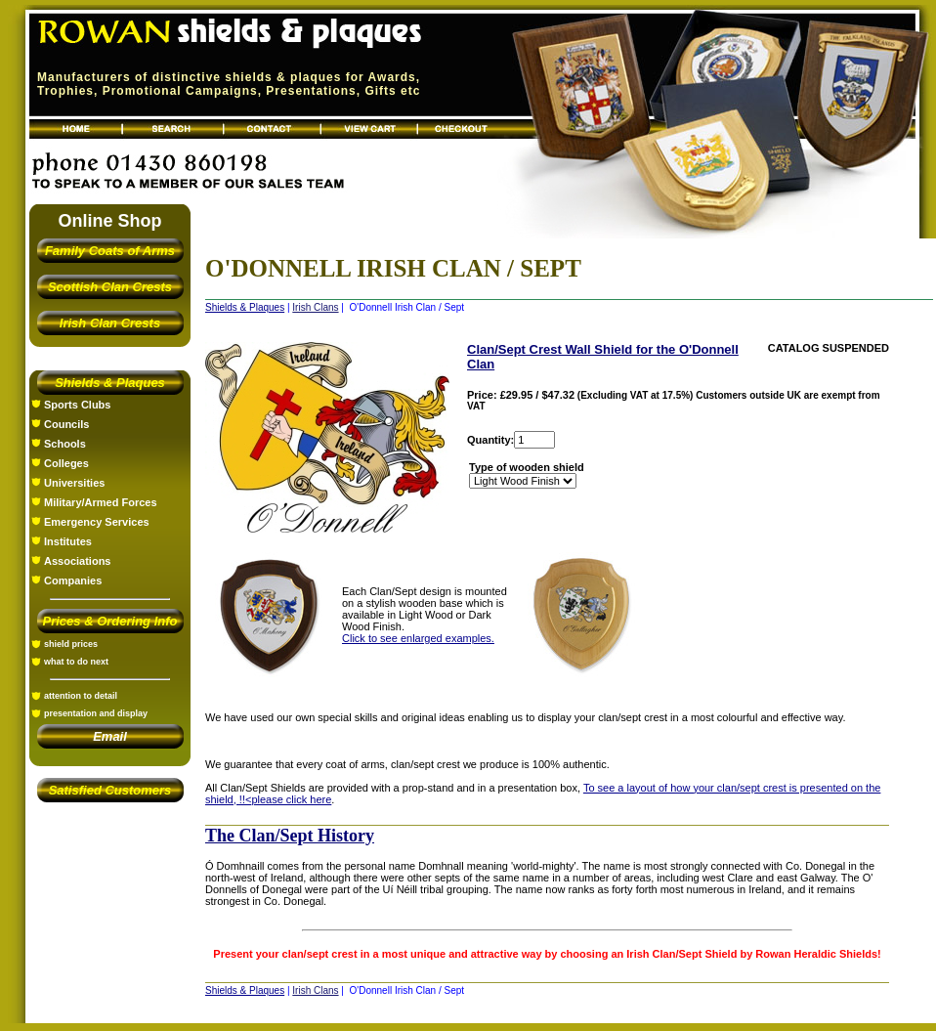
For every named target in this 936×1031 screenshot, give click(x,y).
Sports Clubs (77, 404)
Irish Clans (315, 307)
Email (110, 736)
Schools (65, 444)
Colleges (66, 463)
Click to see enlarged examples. (418, 638)
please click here (291, 799)
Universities (74, 483)
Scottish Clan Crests (110, 286)
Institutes (68, 541)
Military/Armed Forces (100, 502)
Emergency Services (96, 522)
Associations (77, 561)
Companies (73, 580)
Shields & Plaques (110, 382)
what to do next (76, 661)
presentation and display (96, 713)
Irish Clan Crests (110, 323)
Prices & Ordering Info (110, 621)
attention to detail (80, 696)
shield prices (71, 644)
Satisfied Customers (110, 790)
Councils (66, 424)
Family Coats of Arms (110, 250)
